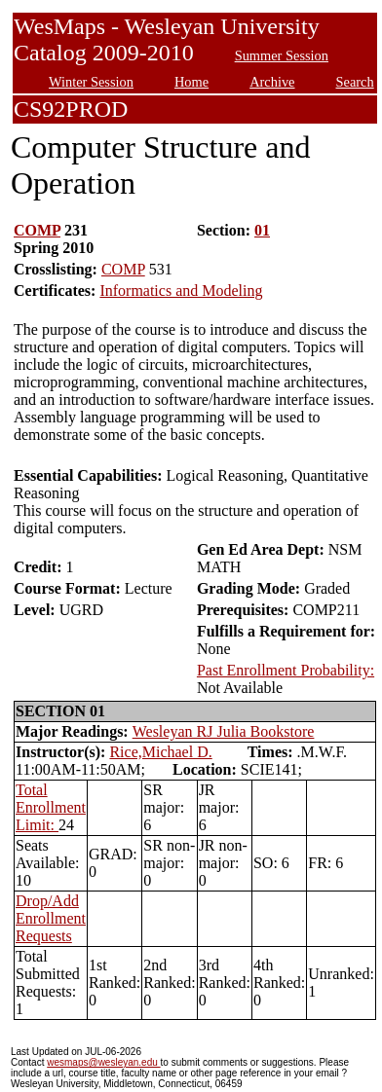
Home (191, 82)
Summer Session (281, 55)
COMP (37, 230)
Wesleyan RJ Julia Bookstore (224, 731)
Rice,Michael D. (160, 752)
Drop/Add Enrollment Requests (51, 918)
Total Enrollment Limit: (51, 807)
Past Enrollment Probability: (285, 670)
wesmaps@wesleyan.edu (103, 1062)
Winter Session (91, 82)
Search (355, 82)
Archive (271, 82)
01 (262, 230)
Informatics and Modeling (180, 290)
